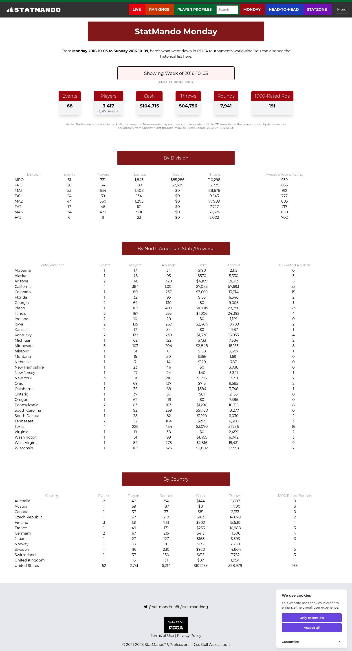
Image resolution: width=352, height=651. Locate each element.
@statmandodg (194, 607)
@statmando (160, 607)
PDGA (202, 51)
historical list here (175, 56)
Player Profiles (195, 9)
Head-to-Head (284, 9)
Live (137, 9)
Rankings (159, 9)
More (341, 9)
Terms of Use (162, 636)
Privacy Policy (189, 636)
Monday (252, 9)
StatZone (317, 9)
